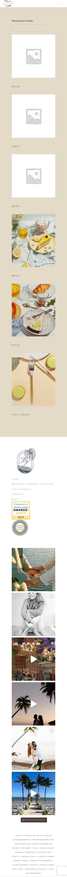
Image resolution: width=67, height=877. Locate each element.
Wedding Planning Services (33, 484)
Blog (15, 499)
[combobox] (29, 28)
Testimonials (21, 489)
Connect (18, 494)
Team (15, 479)
